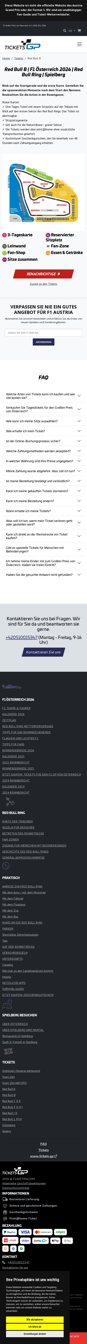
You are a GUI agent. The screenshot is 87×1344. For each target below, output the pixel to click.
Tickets (18, 58)
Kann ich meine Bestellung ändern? (30, 501)
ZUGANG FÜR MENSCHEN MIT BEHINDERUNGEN (34, 845)
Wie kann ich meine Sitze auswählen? (32, 421)
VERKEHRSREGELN (14, 953)
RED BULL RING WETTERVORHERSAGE (27, 726)
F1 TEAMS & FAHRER (16, 708)
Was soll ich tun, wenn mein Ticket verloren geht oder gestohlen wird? (39, 522)
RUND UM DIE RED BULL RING (22, 922)
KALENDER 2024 (13, 786)
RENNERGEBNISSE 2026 (18, 750)
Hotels (6, 977)
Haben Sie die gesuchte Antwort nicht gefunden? (39, 574)
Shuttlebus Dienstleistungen (20, 934)
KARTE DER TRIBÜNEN (17, 821)
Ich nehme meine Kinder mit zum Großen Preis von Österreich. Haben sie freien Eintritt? (40, 563)
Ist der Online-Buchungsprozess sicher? (33, 441)
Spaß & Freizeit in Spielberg (19, 1042)
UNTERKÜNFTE (12, 959)
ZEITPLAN (9, 720)
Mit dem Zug (10, 910)
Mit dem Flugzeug (13, 904)
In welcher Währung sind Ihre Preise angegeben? (39, 461)
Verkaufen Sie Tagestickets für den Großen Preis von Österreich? (39, 409)
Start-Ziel (8, 1077)
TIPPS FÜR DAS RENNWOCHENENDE (26, 732)
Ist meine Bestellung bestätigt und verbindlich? (37, 481)
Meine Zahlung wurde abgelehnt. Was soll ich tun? (40, 471)
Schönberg (8, 1125)
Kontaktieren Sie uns (44, 652)
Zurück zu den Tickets (43, 284)
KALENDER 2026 (13, 714)
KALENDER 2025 (13, 756)
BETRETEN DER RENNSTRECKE (23, 833)
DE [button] (71, 31)
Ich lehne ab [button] (34, 1327)
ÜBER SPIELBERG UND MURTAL (23, 1030)
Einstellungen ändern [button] (35, 1334)
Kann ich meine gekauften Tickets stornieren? (37, 491)
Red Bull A (8, 1089)
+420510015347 (21, 637)
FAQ (43, 1144)
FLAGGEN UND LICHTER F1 (20, 738)
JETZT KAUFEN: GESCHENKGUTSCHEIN (27, 995)
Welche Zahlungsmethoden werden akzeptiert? (38, 451)
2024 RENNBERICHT (16, 780)
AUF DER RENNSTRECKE (18, 947)
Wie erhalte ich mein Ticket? (25, 431)
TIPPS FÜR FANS (13, 744)
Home (6, 58)
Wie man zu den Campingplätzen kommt (27, 971)
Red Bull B (9, 1095)
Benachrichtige (43, 274)
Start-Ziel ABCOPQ (14, 1083)
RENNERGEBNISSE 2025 (18, 768)
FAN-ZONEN (10, 839)
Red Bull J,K (9, 1113)
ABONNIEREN (43, 342)
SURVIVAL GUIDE (13, 989)
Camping (7, 965)
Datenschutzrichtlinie (15, 1188)
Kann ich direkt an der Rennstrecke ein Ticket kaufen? (36, 536)
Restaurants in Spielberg (17, 1036)
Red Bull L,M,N (11, 1119)
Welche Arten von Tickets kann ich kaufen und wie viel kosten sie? (40, 396)
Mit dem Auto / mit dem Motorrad (24, 892)
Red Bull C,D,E (11, 1101)
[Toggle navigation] (79, 44)
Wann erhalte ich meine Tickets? (28, 511)
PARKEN (7, 928)
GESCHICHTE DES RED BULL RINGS (25, 851)
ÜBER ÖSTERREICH (15, 1024)
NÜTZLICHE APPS (14, 983)
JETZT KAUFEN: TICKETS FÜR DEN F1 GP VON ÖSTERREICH (41, 774)
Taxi (4, 940)
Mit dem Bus (10, 916)
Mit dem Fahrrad (12, 898)
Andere (6, 1131)
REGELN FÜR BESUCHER (18, 827)
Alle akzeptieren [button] (34, 1319)
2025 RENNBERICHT (16, 762)
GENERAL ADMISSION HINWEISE (23, 857)
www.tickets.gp (43, 1156)
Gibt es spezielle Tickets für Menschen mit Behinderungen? (35, 549)
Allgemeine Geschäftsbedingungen (24, 1183)
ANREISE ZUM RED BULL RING (22, 886)
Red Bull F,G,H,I (12, 1107)
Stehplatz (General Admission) (21, 1071)
